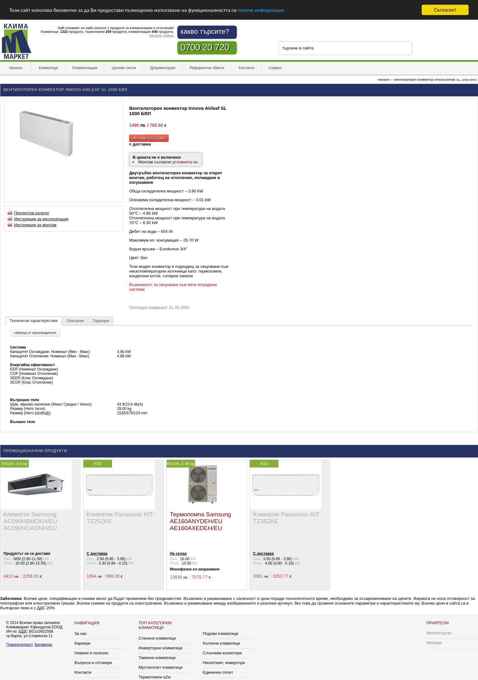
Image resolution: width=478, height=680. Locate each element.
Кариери (82, 643)
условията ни (184, 162)
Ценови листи (124, 68)
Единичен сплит (218, 672)
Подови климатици (220, 633)
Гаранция (101, 321)
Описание (75, 321)
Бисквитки (43, 644)
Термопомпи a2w (155, 677)
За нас (80, 633)
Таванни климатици (157, 657)
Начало (15, 68)
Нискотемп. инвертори (224, 662)
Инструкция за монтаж (35, 224)
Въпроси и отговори (93, 662)
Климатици (48, 68)
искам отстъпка (149, 138)
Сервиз (275, 68)
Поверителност (19, 644)
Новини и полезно (91, 653)
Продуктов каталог (31, 213)
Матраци (434, 643)
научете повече (161, 35)
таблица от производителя (35, 333)
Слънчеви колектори (222, 653)
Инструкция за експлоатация (41, 219)
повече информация (261, 10)
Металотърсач (438, 633)
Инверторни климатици (160, 648)
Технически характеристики (34, 321)
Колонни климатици (221, 643)
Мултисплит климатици (160, 667)
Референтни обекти (207, 68)
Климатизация (84, 68)
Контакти (246, 68)
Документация (162, 68)
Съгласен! (445, 10)
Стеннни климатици (157, 638)
